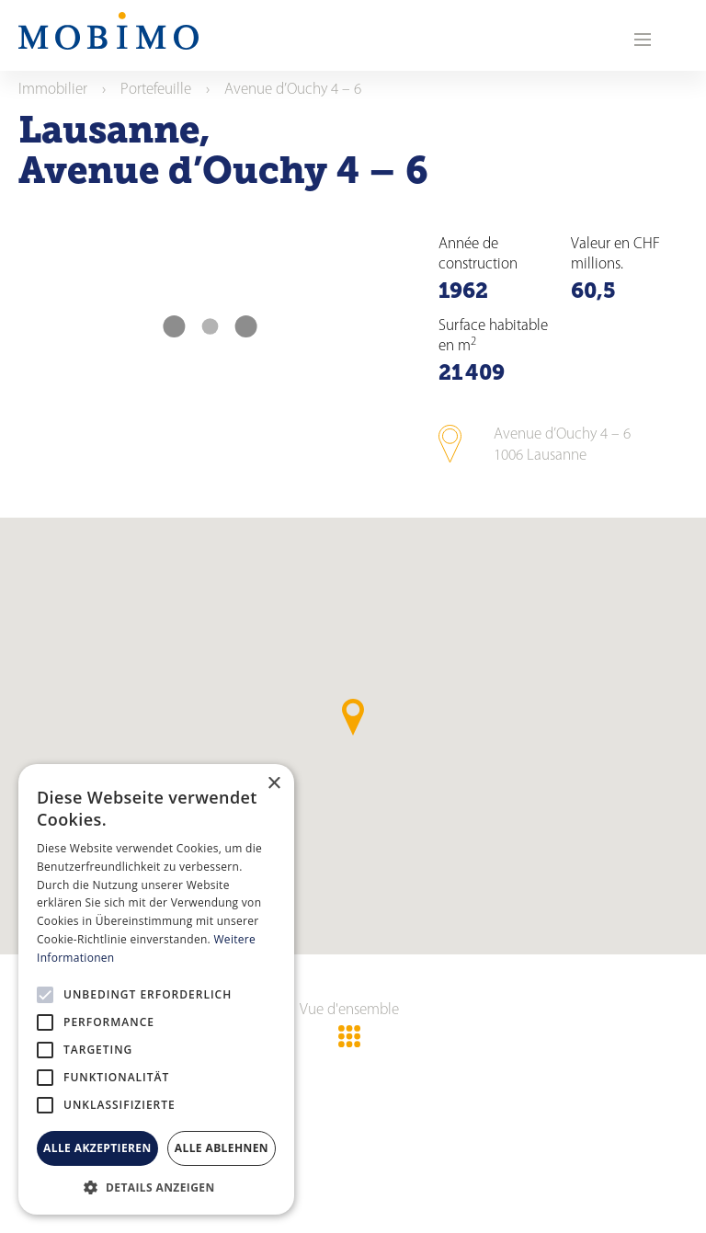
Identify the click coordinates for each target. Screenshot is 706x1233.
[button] (156, 1187)
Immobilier (52, 89)
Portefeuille (155, 89)
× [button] (273, 784)
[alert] (156, 989)
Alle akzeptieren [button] (97, 1148)
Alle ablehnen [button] (221, 1148)
